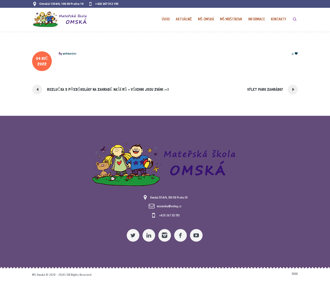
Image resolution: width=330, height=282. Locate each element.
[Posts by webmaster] (70, 53)
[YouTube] (196, 235)
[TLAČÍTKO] (294, 19)
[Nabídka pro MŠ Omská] (206, 19)
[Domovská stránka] (166, 19)
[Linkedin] (149, 235)
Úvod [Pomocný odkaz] (295, 274)
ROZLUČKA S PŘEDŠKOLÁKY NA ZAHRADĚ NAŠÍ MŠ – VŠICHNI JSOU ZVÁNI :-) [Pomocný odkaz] (108, 89)
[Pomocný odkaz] (184, 19)
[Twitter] (133, 235)
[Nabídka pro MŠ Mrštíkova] (231, 19)
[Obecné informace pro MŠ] (256, 19)
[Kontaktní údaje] (278, 19)
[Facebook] (180, 235)
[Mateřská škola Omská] (165, 164)
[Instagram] (164, 235)
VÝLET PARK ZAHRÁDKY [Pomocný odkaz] (265, 89)
